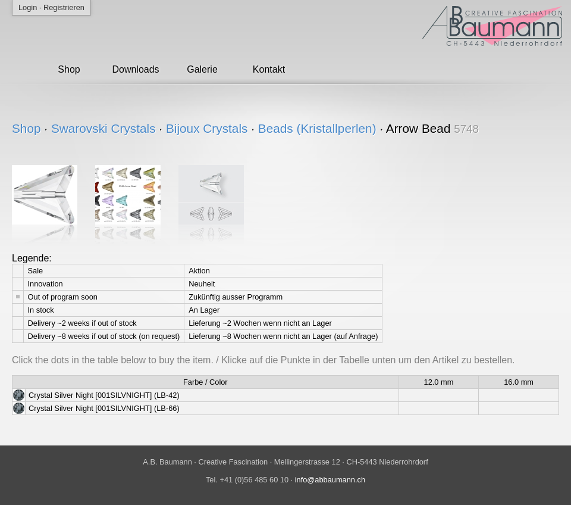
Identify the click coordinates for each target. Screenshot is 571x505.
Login (27, 7)
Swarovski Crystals (103, 128)
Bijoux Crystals (207, 128)
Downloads (135, 69)
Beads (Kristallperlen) (317, 128)
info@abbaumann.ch (330, 479)
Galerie (202, 69)
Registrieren (63, 7)
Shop (69, 69)
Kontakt (269, 69)
